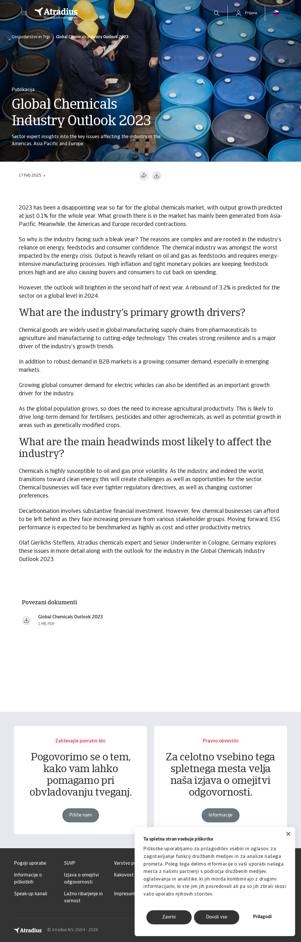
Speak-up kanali (30, 894)
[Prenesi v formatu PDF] (156, 175)
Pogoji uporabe (30, 863)
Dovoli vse (216, 917)
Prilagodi (262, 917)
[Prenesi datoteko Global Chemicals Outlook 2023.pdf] (26, 620)
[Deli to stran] (143, 175)
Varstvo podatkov (132, 863)
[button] (24, 13)
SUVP (69, 863)
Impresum (124, 894)
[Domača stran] (117, 13)
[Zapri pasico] (288, 834)
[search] (216, 13)
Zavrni (169, 917)
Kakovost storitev (133, 875)
